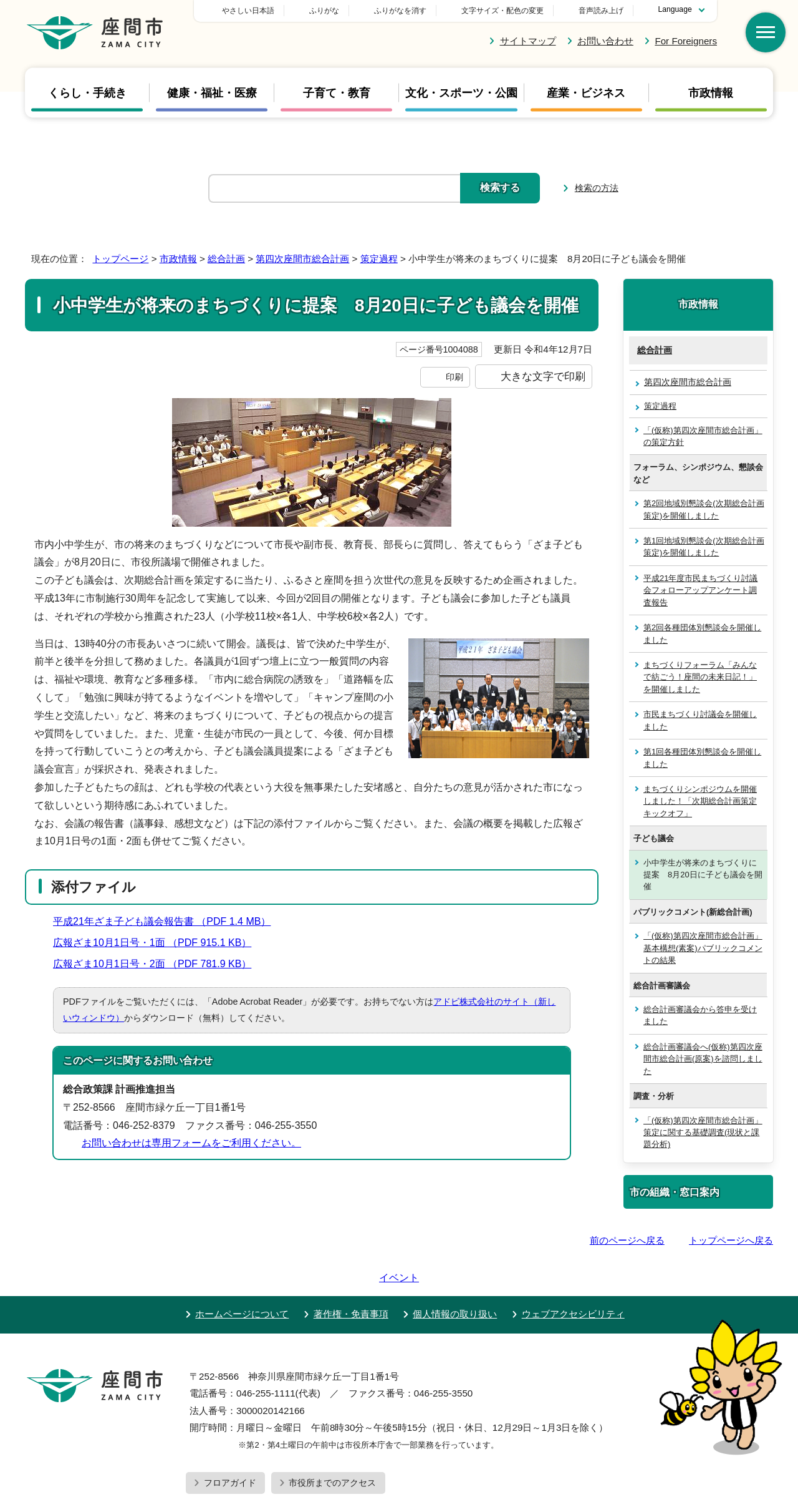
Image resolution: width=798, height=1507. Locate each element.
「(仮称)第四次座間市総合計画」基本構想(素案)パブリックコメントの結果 (702, 948)
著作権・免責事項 (351, 1278)
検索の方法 (596, 188)
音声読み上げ (601, 10)
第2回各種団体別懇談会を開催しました (702, 633)
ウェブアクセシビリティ (573, 1278)
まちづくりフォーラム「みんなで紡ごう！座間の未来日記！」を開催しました (700, 677)
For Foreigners (686, 41)
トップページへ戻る (731, 1240)
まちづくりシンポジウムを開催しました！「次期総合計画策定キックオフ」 (700, 801)
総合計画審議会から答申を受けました (700, 1015)
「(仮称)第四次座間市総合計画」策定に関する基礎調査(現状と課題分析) (702, 1132)
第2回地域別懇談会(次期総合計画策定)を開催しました (703, 509)
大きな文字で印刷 (543, 376)
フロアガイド (230, 1447)
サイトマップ (528, 41)
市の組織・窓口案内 (674, 1191)
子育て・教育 (336, 93)
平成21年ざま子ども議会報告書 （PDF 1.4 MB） (167, 921)
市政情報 (710, 93)
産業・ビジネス (586, 93)
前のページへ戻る (627, 1240)
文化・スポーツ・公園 (461, 93)
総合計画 (226, 258)
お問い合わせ (605, 41)
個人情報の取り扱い (455, 1278)
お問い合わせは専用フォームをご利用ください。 (191, 1143)
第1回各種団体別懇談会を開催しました (702, 757)
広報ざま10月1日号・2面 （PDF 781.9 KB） (157, 963)
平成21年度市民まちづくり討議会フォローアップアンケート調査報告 (700, 590)
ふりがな (411, 10)
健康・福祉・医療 (212, 93)
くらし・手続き (87, 93)
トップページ (120, 258)
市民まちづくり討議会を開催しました (700, 720)
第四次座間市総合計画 (302, 258)
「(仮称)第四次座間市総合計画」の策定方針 (702, 436)
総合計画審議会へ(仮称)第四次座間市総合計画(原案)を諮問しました (702, 1059)
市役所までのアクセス (332, 1447)
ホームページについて (242, 1278)
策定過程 (379, 258)
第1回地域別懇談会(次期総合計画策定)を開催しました (703, 546)
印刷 (454, 377)
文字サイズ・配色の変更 (502, 10)
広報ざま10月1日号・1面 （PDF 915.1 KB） (157, 942)
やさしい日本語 (335, 10)
